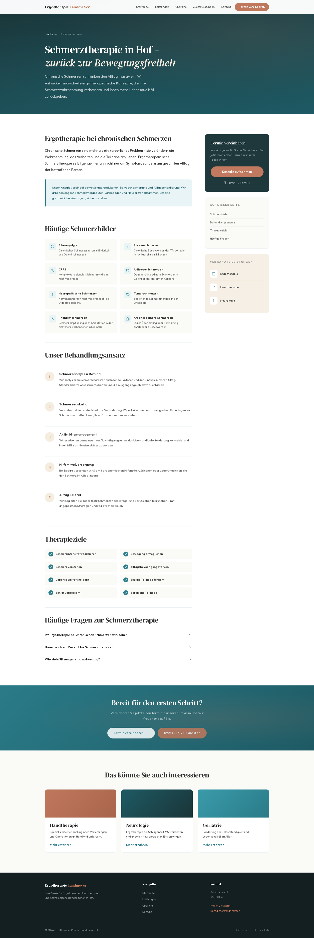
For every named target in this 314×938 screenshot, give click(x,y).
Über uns (181, 7)
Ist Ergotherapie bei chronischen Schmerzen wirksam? (118, 635)
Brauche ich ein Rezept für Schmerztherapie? (118, 647)
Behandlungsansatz (222, 227)
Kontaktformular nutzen (225, 911)
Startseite (142, 7)
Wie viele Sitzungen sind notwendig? (118, 659)
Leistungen (162, 7)
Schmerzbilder (219, 218)
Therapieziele (218, 235)
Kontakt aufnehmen (237, 175)
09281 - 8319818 (237, 186)
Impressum (242, 930)
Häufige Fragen (219, 243)
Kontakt (226, 7)
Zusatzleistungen (204, 7)
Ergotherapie (67, 7)
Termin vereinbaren (252, 7)
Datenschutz (261, 930)
